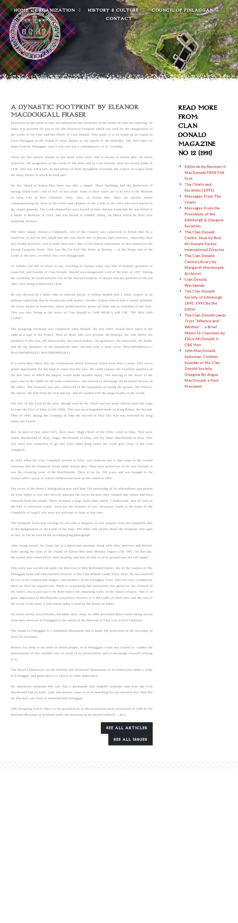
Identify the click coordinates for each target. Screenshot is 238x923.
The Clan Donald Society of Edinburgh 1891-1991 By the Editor (203, 300)
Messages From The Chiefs (203, 199)
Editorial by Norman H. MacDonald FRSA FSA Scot (206, 172)
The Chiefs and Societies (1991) (199, 187)
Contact (119, 18)
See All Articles (126, 728)
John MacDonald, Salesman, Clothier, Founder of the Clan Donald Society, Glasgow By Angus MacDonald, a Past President (202, 368)
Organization (58, 10)
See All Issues (130, 740)
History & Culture (116, 10)
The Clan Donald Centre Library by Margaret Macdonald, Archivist (204, 264)
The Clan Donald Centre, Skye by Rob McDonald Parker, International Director (205, 241)
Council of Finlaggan (185, 10)
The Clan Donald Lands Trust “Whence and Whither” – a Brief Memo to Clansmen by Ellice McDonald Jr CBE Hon (205, 330)
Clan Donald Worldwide (196, 282)
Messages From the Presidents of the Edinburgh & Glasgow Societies (204, 217)
